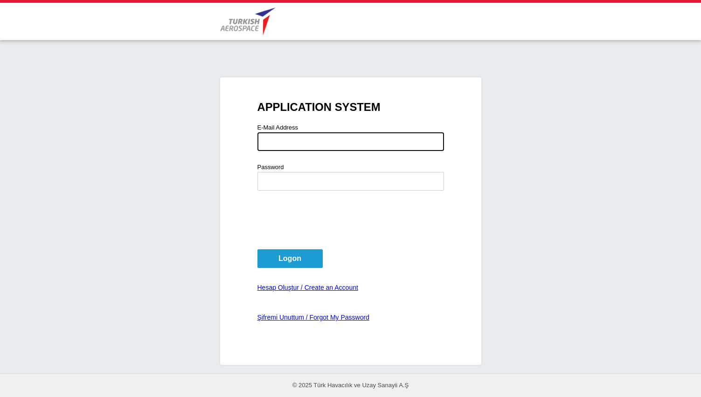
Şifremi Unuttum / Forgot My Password (313, 317)
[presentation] (328, 220)
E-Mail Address (277, 127)
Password (270, 167)
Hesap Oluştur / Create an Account (307, 287)
